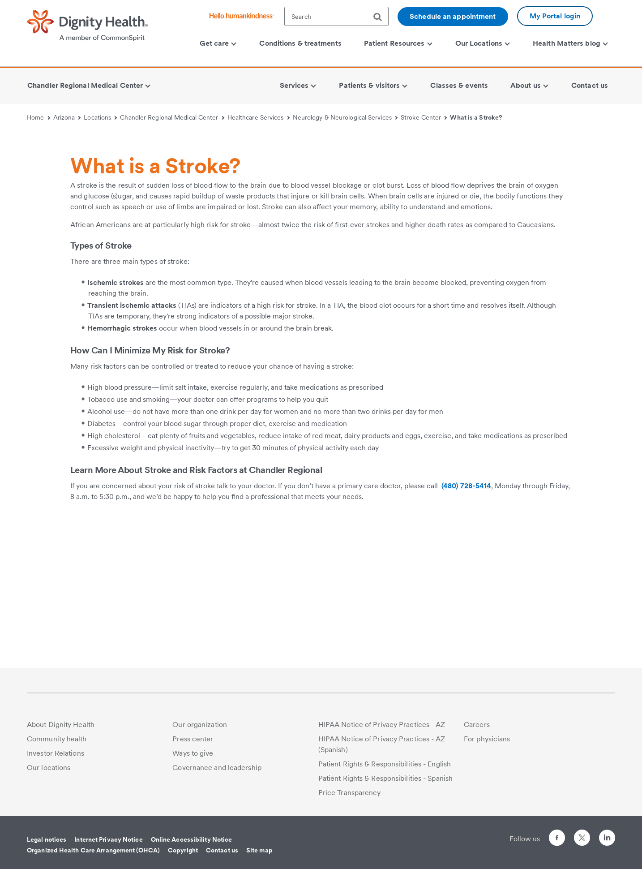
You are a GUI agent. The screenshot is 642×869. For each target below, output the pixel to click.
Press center (192, 739)
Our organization (199, 724)
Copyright (183, 850)
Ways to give (192, 753)
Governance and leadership (216, 767)
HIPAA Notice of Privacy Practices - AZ (381, 724)
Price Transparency (349, 792)
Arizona (67, 117)
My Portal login (555, 16)
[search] (381, 17)
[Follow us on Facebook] (557, 839)
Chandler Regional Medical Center (172, 117)
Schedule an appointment (453, 16)
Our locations (48, 767)
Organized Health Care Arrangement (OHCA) (93, 850)
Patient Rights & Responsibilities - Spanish (385, 778)
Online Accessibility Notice (191, 839)
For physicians (487, 739)
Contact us (222, 850)
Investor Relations (55, 753)
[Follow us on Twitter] (582, 833)
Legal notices (46, 839)
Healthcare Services (258, 117)
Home (38, 117)
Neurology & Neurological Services (345, 117)
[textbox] (336, 16)
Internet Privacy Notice (108, 839)
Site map (259, 850)
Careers (477, 724)
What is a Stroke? (476, 117)
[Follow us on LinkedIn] (607, 839)
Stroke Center (424, 117)
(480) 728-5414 (466, 635)
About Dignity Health (60, 724)
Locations (100, 117)
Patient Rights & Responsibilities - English (384, 764)
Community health (57, 739)
